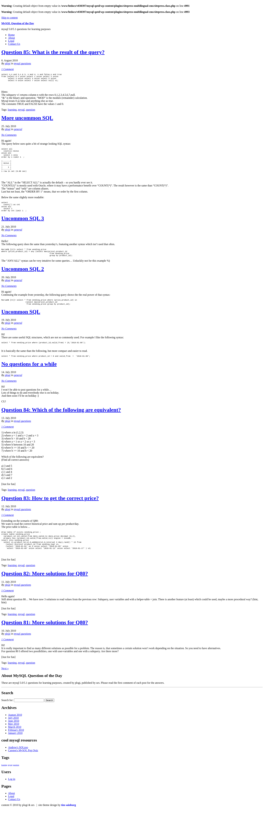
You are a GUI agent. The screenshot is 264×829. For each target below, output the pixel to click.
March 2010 (14, 746)
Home (11, 34)
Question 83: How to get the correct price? (50, 513)
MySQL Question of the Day (17, 23)
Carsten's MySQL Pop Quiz (23, 770)
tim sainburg (68, 824)
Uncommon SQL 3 (22, 229)
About (11, 37)
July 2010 (13, 737)
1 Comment (7, 69)
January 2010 (15, 752)
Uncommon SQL (20, 326)
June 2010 (13, 740)
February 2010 (16, 749)
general (18, 131)
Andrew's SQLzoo (18, 767)
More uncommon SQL (27, 120)
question (30, 111)
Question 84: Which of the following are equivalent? (61, 425)
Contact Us (14, 43)
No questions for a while (29, 379)
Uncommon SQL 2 (22, 281)
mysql (21, 111)
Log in (11, 798)
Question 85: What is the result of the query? (53, 52)
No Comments (9, 137)
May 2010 (13, 743)
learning (12, 111)
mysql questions (22, 63)
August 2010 (15, 734)
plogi (7, 63)
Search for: (7, 719)
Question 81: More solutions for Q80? (44, 642)
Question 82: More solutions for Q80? (44, 593)
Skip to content (9, 17)
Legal (11, 40)
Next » (5, 688)
